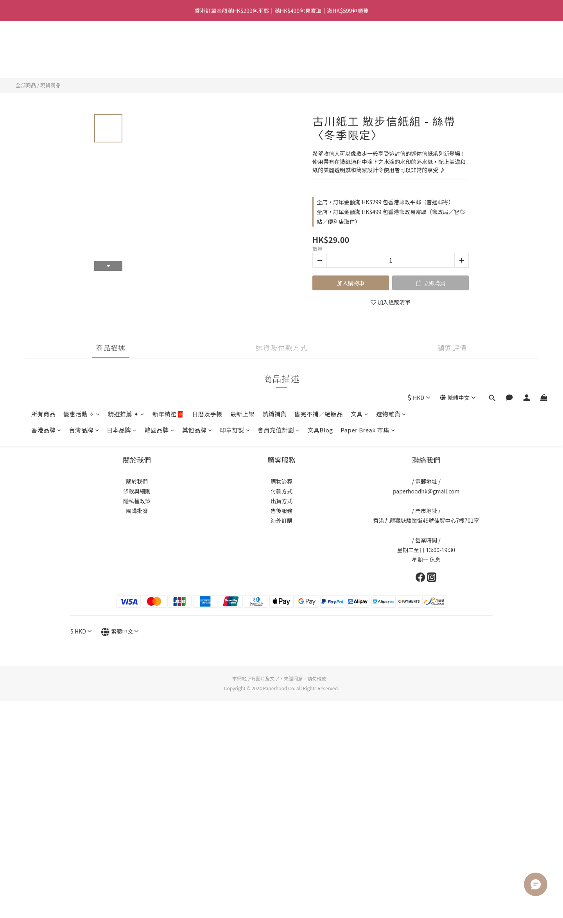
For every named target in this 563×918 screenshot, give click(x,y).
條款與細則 (137, 491)
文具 (360, 45)
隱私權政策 (137, 501)
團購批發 (137, 511)
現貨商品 (50, 85)
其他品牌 (197, 62)
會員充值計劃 (279, 62)
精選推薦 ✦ (126, 45)
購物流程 (281, 481)
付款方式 (281, 491)
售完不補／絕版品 (318, 45)
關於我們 (137, 481)
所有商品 (43, 45)
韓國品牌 (160, 62)
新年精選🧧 (168, 45)
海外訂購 (281, 520)
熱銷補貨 (274, 45)
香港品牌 (46, 62)
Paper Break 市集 (368, 62)
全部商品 (26, 85)
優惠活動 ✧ (81, 45)
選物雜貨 (391, 45)
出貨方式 (281, 501)
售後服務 (281, 511)
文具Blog (320, 62)
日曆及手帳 (207, 45)
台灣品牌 (84, 62)
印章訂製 (235, 62)
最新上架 (242, 45)
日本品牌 (122, 62)
